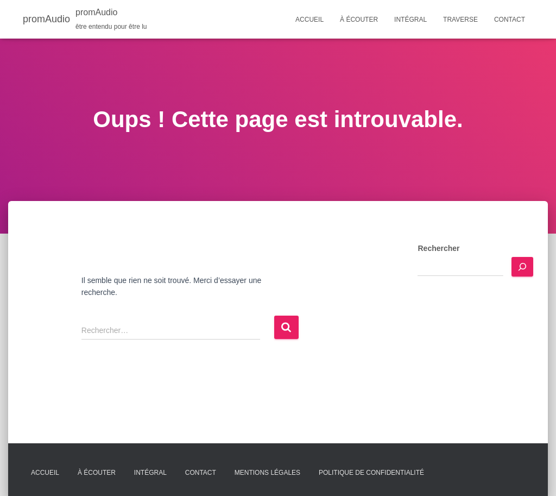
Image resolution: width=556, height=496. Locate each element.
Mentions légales (267, 472)
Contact (509, 19)
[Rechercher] (522, 267)
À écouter (359, 19)
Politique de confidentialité (371, 472)
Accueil (309, 19)
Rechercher (438, 248)
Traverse (460, 19)
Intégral (410, 19)
